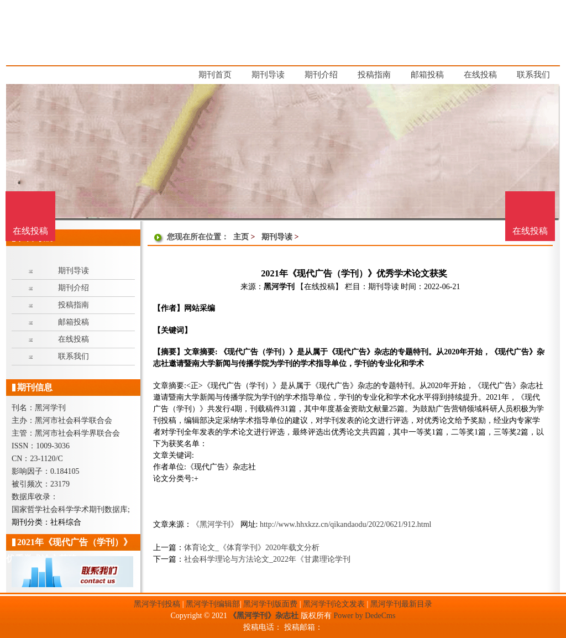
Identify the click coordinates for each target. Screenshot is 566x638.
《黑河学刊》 (215, 524)
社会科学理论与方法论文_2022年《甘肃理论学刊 (267, 559)
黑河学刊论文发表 (334, 604)
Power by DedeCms (364, 615)
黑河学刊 (279, 287)
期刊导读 (276, 237)
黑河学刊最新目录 (401, 604)
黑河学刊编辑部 (213, 604)
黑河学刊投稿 (157, 604)
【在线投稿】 (319, 287)
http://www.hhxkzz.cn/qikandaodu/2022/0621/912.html (346, 524)
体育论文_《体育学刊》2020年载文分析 (251, 547)
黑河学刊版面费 (270, 604)
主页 (241, 237)
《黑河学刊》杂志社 (263, 615)
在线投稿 (530, 231)
